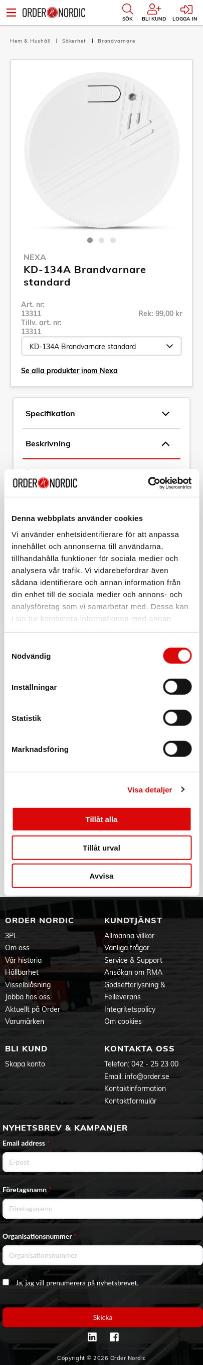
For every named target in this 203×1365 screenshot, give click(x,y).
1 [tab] (90, 240)
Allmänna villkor (129, 935)
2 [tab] (101, 240)
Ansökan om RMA (133, 972)
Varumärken (24, 1021)
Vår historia (23, 960)
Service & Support (133, 960)
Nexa (35, 257)
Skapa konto (25, 1063)
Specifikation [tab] (97, 413)
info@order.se (147, 1076)
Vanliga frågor (126, 947)
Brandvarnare (116, 41)
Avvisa (102, 876)
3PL (11, 935)
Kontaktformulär (130, 1101)
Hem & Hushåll (31, 41)
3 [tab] (113, 240)
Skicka (103, 1317)
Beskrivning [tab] (97, 443)
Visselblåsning (28, 984)
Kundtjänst (133, 920)
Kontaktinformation (135, 1088)
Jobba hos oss (27, 996)
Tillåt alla (102, 819)
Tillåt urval (101, 847)
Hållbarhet (22, 972)
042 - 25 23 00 (154, 1063)
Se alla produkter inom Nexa (69, 370)
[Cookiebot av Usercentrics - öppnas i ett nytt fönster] (147, 482)
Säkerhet (75, 41)
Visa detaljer (149, 789)
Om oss (17, 947)
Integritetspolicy (129, 1009)
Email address (26, 1143)
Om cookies (123, 1021)
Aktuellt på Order (32, 1009)
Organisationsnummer (40, 1236)
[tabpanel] (101, 150)
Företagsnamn (27, 1189)
